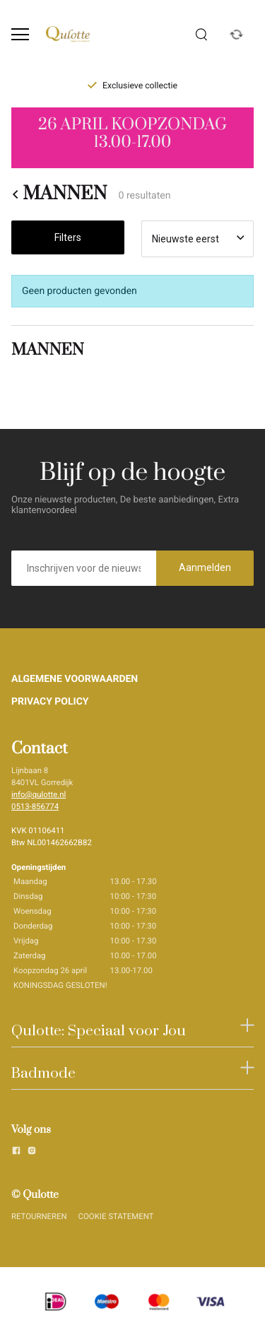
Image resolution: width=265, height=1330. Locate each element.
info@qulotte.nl (38, 794)
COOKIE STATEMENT (116, 1216)
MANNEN (59, 194)
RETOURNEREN (39, 1216)
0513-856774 (35, 806)
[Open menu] (20, 34)
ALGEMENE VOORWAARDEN (74, 679)
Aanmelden (205, 567)
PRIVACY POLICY (50, 701)
